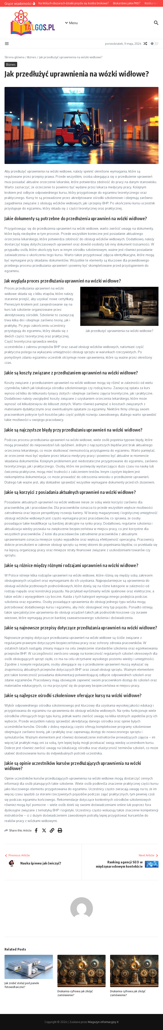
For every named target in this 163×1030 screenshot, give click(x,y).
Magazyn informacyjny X (103, 1022)
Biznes (31, 57)
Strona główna (14, 57)
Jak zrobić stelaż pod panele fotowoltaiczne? (22, 985)
